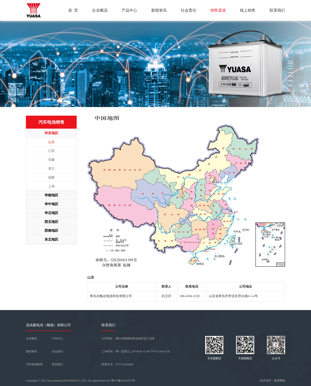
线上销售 (247, 10)
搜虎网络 (279, 380)
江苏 (51, 151)
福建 (51, 177)
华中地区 (51, 204)
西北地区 (51, 222)
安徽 (51, 159)
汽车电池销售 (34, 364)
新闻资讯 (159, 10)
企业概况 (100, 10)
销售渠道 (218, 10)
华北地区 (51, 213)
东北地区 (51, 239)
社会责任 (188, 10)
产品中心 (129, 10)
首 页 (73, 10)
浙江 (51, 168)
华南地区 (51, 195)
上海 (51, 186)
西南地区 (51, 230)
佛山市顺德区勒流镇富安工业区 (135, 338)
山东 (51, 142)
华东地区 (51, 133)
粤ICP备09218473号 (123, 380)
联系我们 (277, 10)
